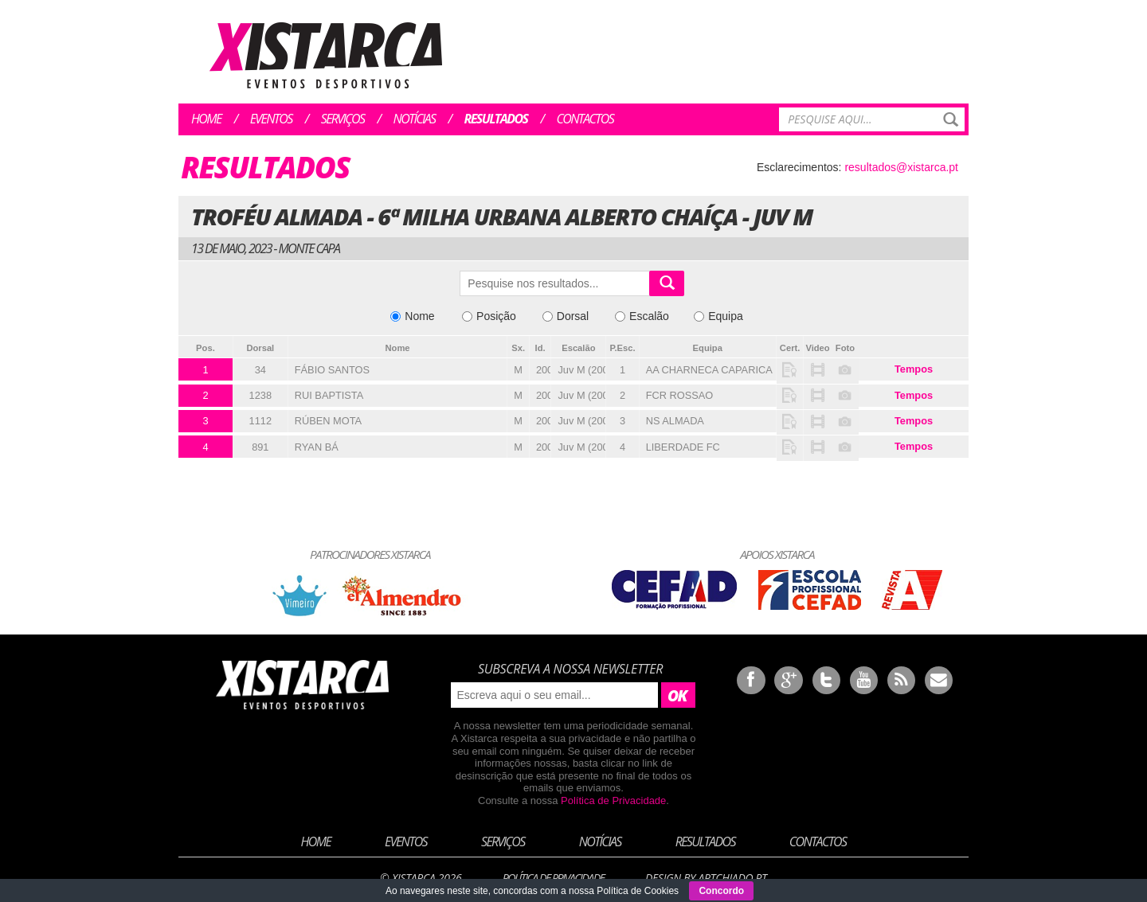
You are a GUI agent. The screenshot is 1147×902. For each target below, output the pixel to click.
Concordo (721, 890)
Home (206, 118)
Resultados (496, 118)
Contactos (584, 118)
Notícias (414, 118)
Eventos (271, 118)
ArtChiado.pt (732, 877)
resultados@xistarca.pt (901, 167)
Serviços (343, 118)
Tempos (914, 369)
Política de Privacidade (613, 800)
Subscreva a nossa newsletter (570, 668)
